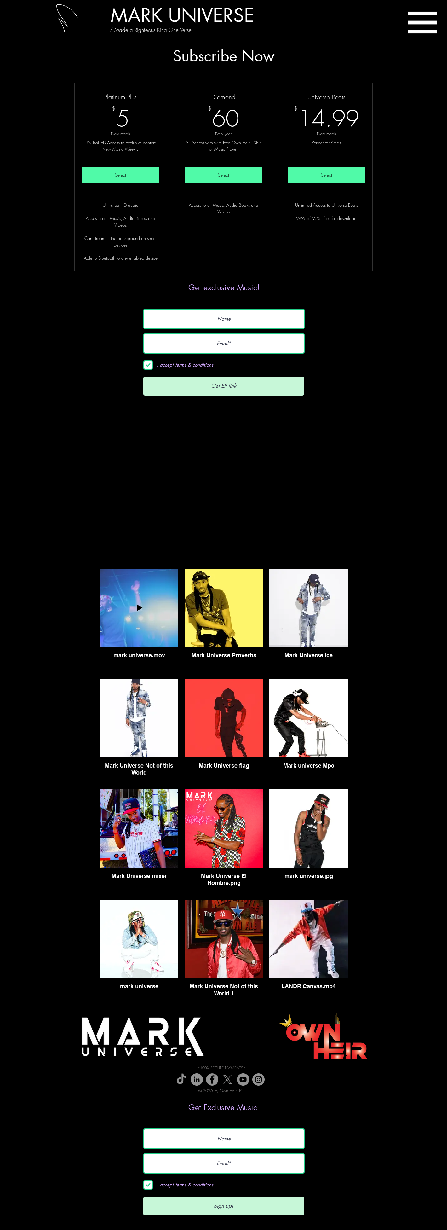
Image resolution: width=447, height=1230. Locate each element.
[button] (422, 22)
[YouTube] (243, 1079)
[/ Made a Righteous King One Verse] (150, 30)
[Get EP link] (223, 386)
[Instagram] (258, 1079)
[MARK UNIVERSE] (182, 15)
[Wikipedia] (197, 1079)
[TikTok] (181, 1079)
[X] (227, 1079)
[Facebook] (212, 1079)
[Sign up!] (223, 1206)
